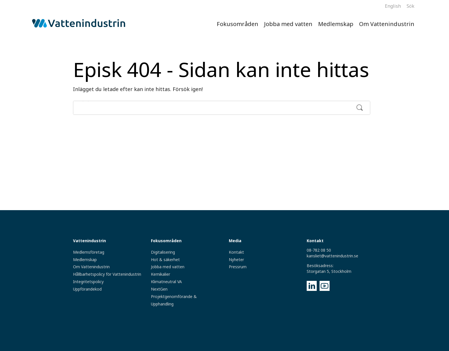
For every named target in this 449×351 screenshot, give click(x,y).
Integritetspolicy (88, 281)
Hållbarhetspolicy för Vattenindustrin (107, 274)
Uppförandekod (87, 289)
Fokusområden (237, 24)
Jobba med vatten (288, 24)
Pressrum (238, 266)
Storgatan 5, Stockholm (329, 271)
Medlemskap (335, 24)
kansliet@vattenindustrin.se (332, 256)
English (393, 6)
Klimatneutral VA (166, 281)
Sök (410, 6)
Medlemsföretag (88, 252)
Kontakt (236, 252)
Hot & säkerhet (165, 259)
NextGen (159, 289)
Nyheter (236, 259)
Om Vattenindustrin (386, 24)
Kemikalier (160, 274)
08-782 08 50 (319, 250)
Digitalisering (163, 252)
